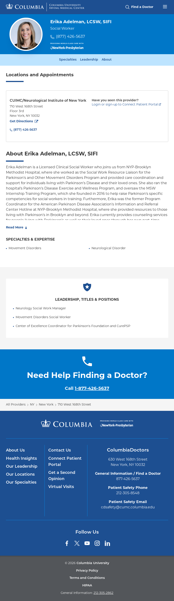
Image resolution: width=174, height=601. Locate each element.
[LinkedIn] (107, 543)
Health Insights (21, 459)
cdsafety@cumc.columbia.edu (128, 507)
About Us (15, 450)
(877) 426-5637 (70, 37)
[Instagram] (97, 543)
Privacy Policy (87, 570)
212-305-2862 (103, 593)
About (107, 60)
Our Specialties (21, 482)
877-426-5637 (128, 479)
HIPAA (87, 585)
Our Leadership (21, 467)
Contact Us (59, 450)
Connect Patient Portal (65, 462)
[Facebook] (66, 543)
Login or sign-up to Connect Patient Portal (125, 104)
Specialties (68, 60)
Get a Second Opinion (61, 476)
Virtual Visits (61, 487)
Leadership (89, 60)
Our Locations (20, 475)
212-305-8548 (127, 493)
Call (87, 389)
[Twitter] (77, 543)
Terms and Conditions (87, 578)
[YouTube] (87, 543)
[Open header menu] (165, 6)
